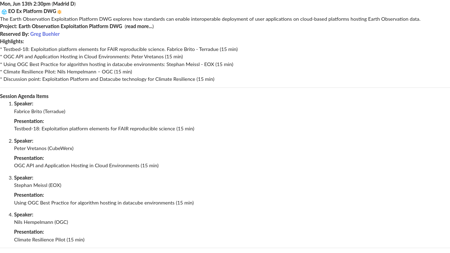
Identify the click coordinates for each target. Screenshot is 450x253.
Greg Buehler (45, 34)
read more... (139, 26)
